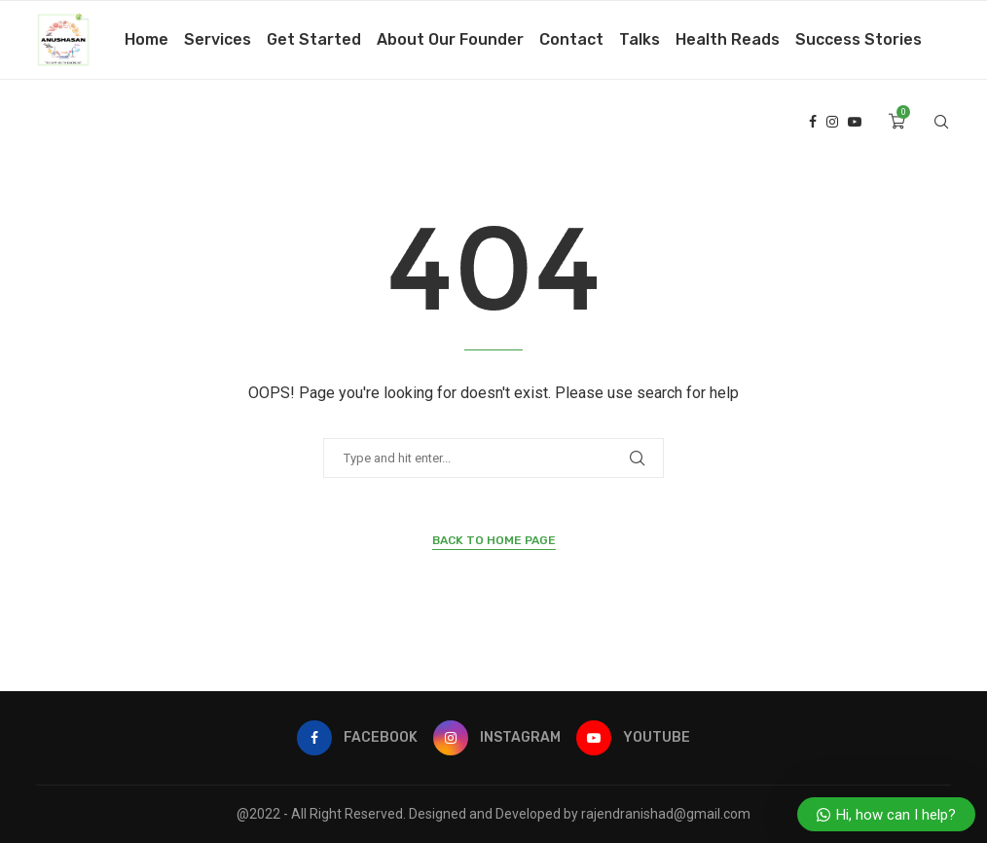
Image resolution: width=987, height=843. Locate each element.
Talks (639, 39)
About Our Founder (450, 39)
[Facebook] (813, 122)
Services (217, 39)
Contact (571, 39)
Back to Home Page (494, 540)
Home (146, 39)
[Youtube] (854, 122)
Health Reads (728, 39)
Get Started (314, 39)
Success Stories (858, 39)
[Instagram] (832, 122)
